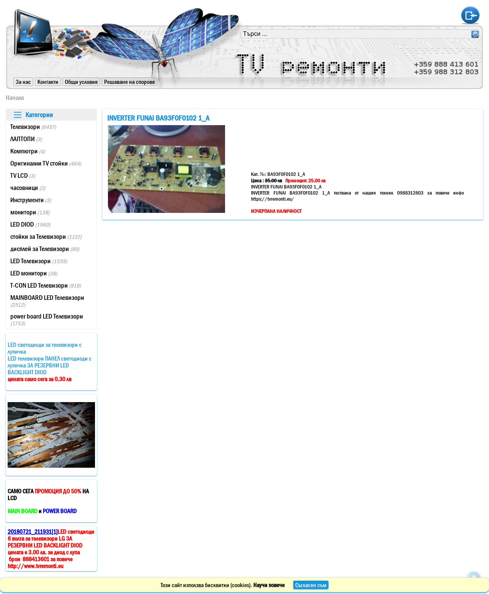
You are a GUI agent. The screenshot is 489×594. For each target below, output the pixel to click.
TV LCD (22, 175)
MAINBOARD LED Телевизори (47, 301)
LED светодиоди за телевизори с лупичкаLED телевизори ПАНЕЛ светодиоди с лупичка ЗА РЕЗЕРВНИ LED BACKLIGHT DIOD (50, 361)
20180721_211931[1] (33, 531)
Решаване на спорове (129, 81)
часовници (27, 188)
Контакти (47, 81)
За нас (23, 81)
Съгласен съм (311, 584)
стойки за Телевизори (46, 236)
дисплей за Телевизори (44, 249)
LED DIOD (30, 224)
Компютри (27, 151)
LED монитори (33, 273)
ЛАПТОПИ (26, 139)
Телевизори (33, 126)
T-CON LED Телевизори (45, 285)
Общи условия (81, 81)
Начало (15, 97)
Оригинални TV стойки (45, 163)
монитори (30, 212)
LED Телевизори (38, 261)
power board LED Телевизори (46, 319)
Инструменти (30, 200)
